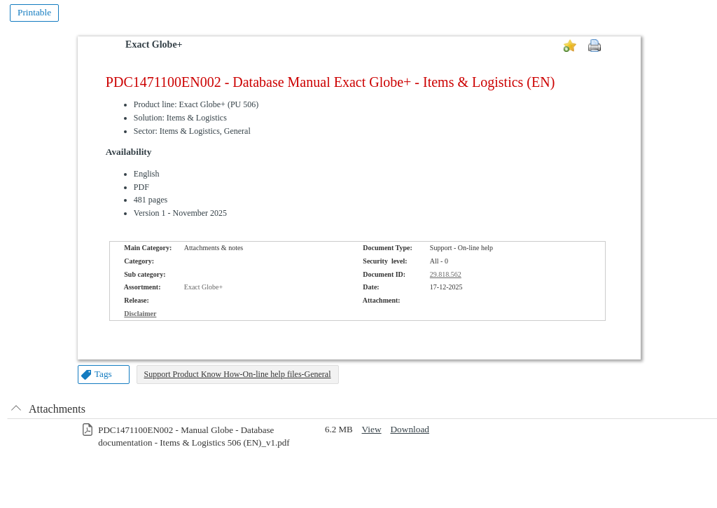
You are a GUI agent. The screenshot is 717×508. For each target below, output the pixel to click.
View (372, 429)
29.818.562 (445, 274)
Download (409, 429)
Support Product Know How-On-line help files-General (237, 374)
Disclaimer (140, 313)
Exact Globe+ (153, 44)
